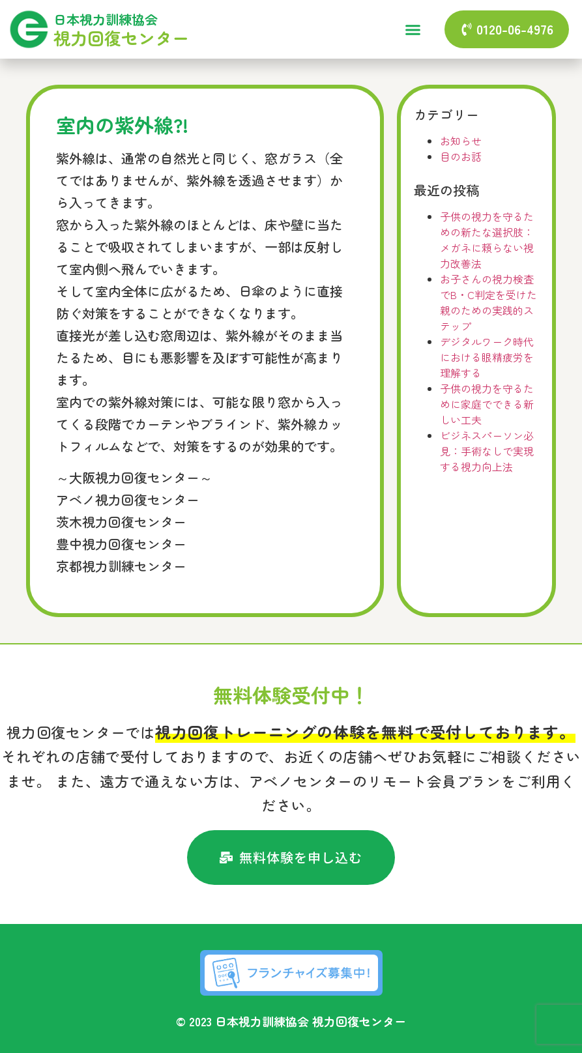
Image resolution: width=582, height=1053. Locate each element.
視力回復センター (121, 37)
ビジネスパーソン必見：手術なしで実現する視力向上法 (487, 450)
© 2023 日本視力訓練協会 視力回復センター (291, 1021)
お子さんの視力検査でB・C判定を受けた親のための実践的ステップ (488, 302)
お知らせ (461, 141)
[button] (412, 29)
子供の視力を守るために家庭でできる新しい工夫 (487, 404)
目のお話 (461, 156)
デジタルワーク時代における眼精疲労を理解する (487, 357)
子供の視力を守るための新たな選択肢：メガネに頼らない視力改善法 (487, 240)
